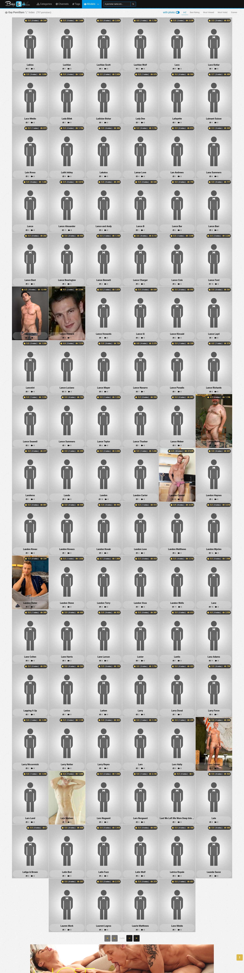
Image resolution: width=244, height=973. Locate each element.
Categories (44, 3)
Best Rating (194, 12)
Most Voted (222, 12)
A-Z (184, 12)
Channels (62, 3)
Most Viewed (208, 12)
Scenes (234, 12)
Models (89, 3)
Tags (76, 3)
